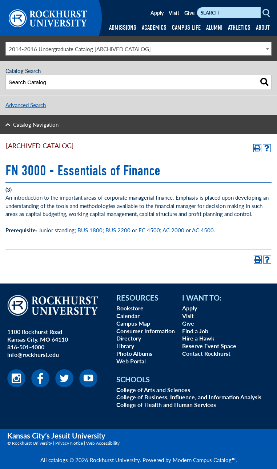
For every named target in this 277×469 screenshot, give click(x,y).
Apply (157, 12)
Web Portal (131, 361)
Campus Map (133, 323)
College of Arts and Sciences (153, 390)
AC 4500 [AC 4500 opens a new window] (203, 230)
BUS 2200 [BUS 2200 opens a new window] (118, 230)
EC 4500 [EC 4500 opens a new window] (149, 230)
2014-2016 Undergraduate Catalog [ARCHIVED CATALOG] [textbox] (80, 49)
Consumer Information (145, 331)
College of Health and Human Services (166, 404)
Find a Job (195, 331)
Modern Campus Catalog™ (204, 460)
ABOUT (263, 28)
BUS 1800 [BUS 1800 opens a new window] (90, 230)
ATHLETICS (239, 28)
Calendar (128, 315)
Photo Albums (134, 353)
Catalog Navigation (36, 124)
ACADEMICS (154, 28)
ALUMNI (214, 28)
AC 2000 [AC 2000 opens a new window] (173, 230)
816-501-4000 (25, 347)
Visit (174, 12)
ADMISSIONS (122, 28)
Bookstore (130, 308)
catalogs (58, 460)
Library (125, 346)
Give (189, 12)
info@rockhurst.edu (33, 354)
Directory (128, 338)
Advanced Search (25, 105)
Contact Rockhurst (206, 353)
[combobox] (138, 49)
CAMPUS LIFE (186, 28)
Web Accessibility (103, 443)
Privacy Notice (69, 443)
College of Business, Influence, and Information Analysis (188, 397)
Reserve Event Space (209, 346)
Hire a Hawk (198, 338)
